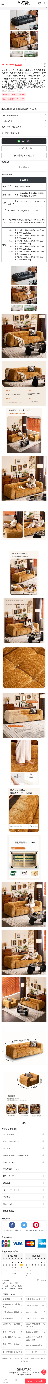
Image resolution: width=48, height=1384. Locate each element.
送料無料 (6, 94)
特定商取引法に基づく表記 (19, 1358)
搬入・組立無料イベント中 (13, 98)
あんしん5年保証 (18, 94)
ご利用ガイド (24, 1361)
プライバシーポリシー (37, 1358)
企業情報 (5, 1358)
